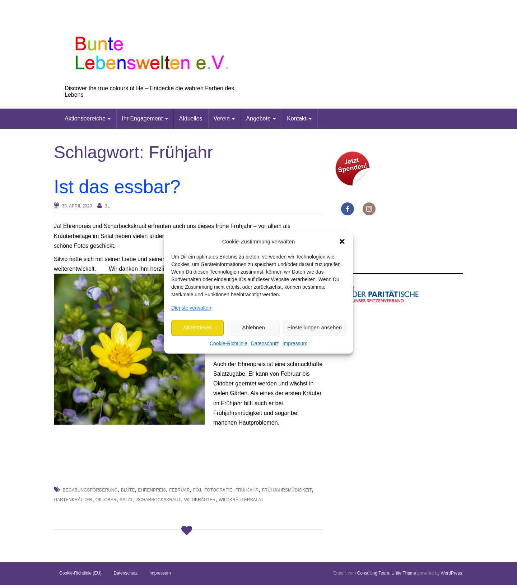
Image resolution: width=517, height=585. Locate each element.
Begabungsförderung (89, 490)
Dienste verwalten (191, 308)
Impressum (295, 343)
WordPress (451, 573)
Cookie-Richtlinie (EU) (80, 573)
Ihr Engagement (145, 118)
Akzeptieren (197, 328)
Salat (126, 499)
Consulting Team (373, 573)
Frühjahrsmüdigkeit (287, 490)
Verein (224, 118)
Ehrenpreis (152, 490)
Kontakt (299, 118)
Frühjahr (247, 490)
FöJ (197, 490)
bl (107, 206)
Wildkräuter (199, 499)
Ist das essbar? (117, 186)
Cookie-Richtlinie (228, 343)
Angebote (261, 118)
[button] (342, 241)
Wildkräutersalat (241, 499)
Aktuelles (190, 118)
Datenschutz (265, 343)
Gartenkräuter (73, 499)
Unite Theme (403, 573)
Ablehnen (253, 328)
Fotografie (218, 490)
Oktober (106, 499)
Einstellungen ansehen (314, 328)
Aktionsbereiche (88, 118)
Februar (179, 490)
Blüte (128, 490)
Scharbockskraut (158, 499)
